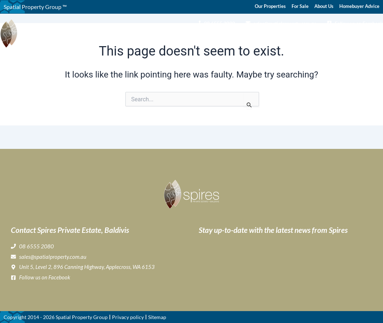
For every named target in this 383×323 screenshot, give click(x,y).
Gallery (215, 38)
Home (133, 38)
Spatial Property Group (82, 317)
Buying (188, 38)
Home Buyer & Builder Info (301, 38)
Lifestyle (244, 38)
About (158, 38)
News (350, 38)
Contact (373, 38)
